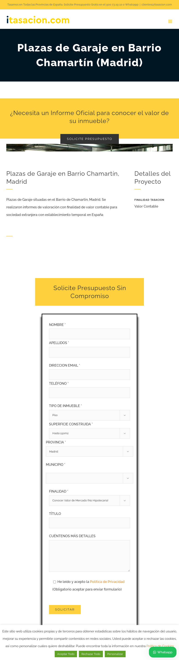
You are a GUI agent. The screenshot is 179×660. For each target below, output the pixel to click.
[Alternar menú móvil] (170, 21)
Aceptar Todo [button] (65, 654)
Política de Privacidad (107, 582)
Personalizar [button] (115, 654)
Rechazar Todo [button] (90, 654)
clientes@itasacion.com (157, 4)
